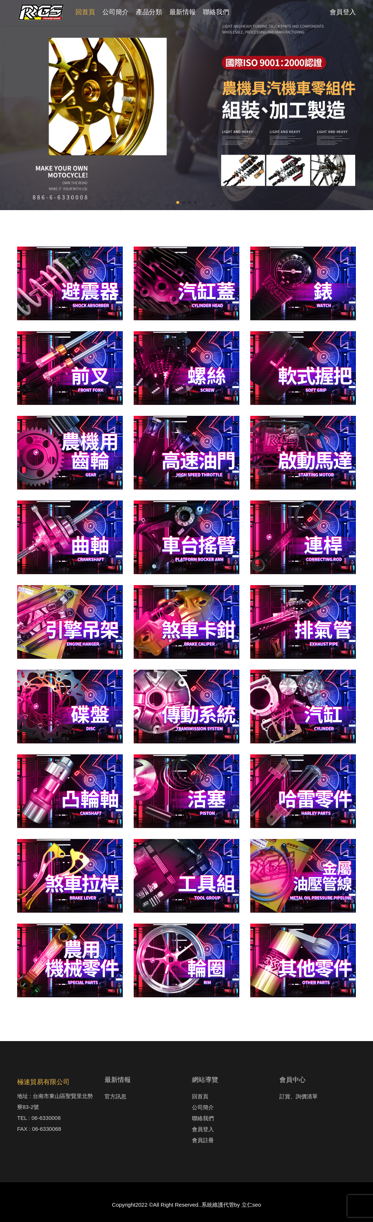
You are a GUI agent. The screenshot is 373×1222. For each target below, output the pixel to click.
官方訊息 (115, 1096)
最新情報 (182, 12)
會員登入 (343, 12)
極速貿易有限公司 (43, 1082)
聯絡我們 (216, 12)
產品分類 (149, 12)
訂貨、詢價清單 (298, 1096)
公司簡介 (115, 12)
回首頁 (85, 12)
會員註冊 (203, 1140)
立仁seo (251, 1205)
